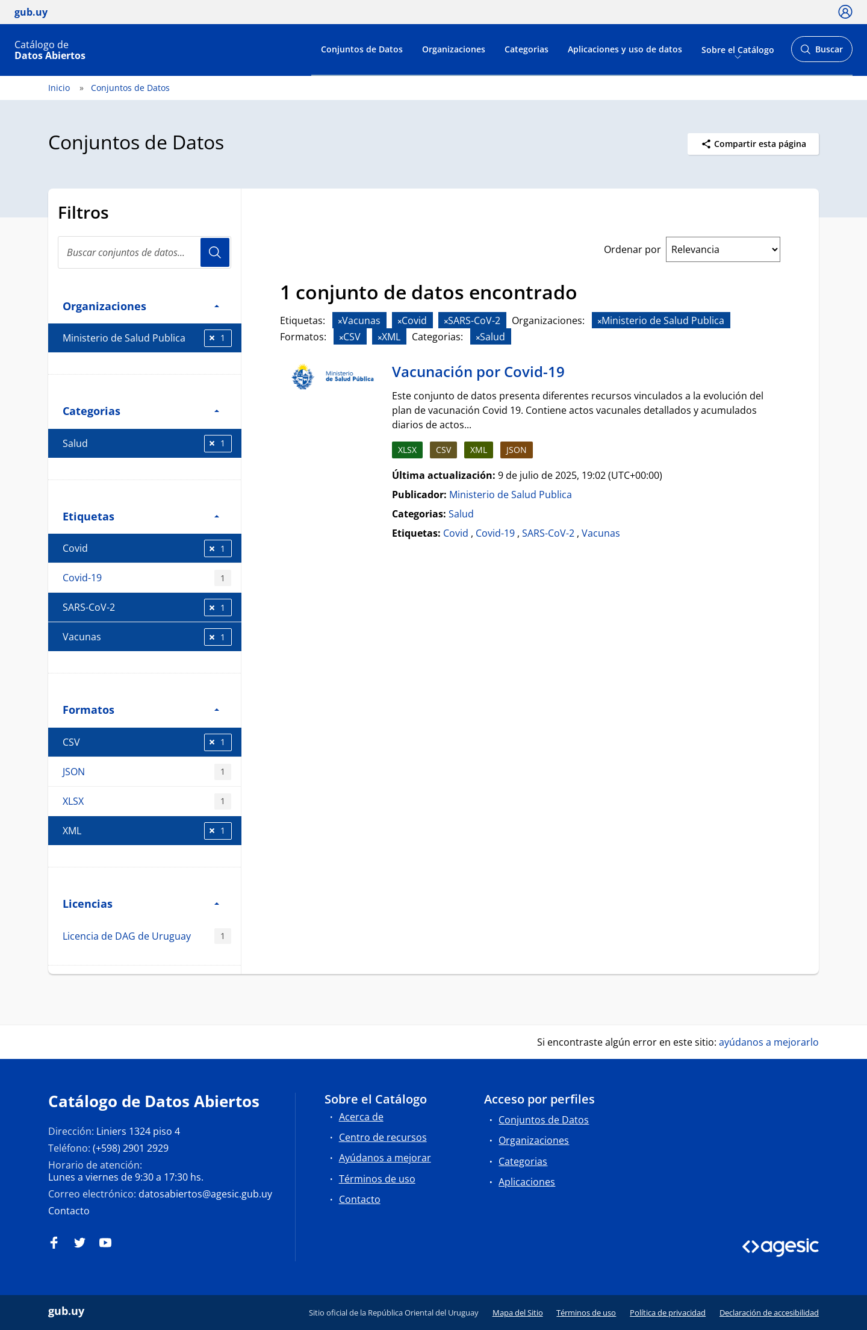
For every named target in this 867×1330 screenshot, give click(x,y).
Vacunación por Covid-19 (478, 371)
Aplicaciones (527, 1181)
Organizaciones (453, 49)
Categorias (526, 49)
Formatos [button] (141, 709)
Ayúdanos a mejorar (385, 1157)
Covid (147, 548)
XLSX (147, 801)
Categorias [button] (141, 410)
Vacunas (147, 637)
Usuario (214, 252)
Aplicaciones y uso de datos (625, 49)
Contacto (69, 1210)
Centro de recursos (383, 1137)
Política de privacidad (668, 1312)
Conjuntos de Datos (362, 49)
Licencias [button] (141, 903)
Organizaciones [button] (141, 305)
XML (147, 831)
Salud (147, 443)
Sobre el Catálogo (737, 49)
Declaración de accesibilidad (769, 1312)
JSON (147, 772)
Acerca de (361, 1116)
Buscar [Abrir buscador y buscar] (821, 52)
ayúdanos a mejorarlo (769, 1042)
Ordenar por (632, 249)
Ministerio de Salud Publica (147, 338)
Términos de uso (377, 1178)
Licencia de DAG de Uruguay (147, 936)
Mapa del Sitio (518, 1312)
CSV (147, 742)
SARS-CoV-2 (147, 607)
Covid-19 (147, 578)
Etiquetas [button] (141, 515)
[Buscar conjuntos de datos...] (144, 252)
